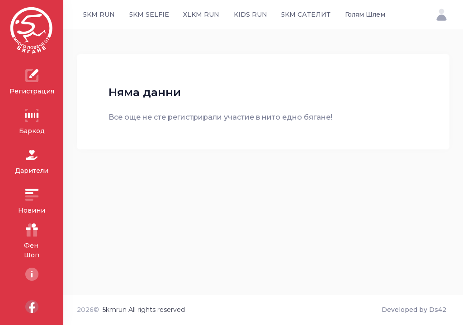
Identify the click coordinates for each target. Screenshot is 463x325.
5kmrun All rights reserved (144, 310)
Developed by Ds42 (414, 310)
